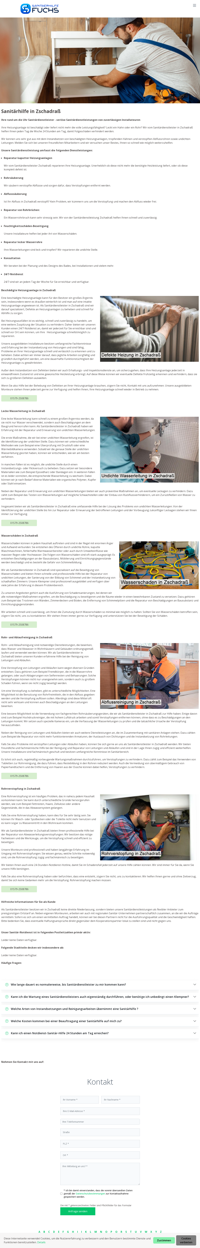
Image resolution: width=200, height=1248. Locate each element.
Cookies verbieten (186, 1240)
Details (41, 1242)
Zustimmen (164, 1240)
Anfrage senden (77, 1211)
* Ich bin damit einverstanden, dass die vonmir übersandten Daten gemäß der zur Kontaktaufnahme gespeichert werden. (98, 1193)
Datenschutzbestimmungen (91, 1193)
